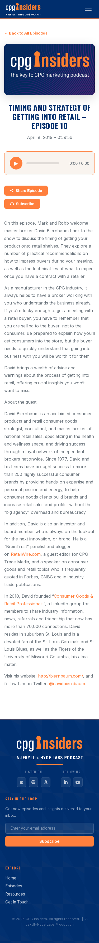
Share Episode (26, 190)
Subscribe (22, 204)
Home (10, 878)
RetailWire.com (26, 554)
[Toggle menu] (88, 9)
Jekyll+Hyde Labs (40, 924)
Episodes (13, 885)
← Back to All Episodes (25, 33)
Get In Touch (17, 902)
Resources (15, 894)
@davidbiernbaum (67, 683)
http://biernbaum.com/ (60, 676)
